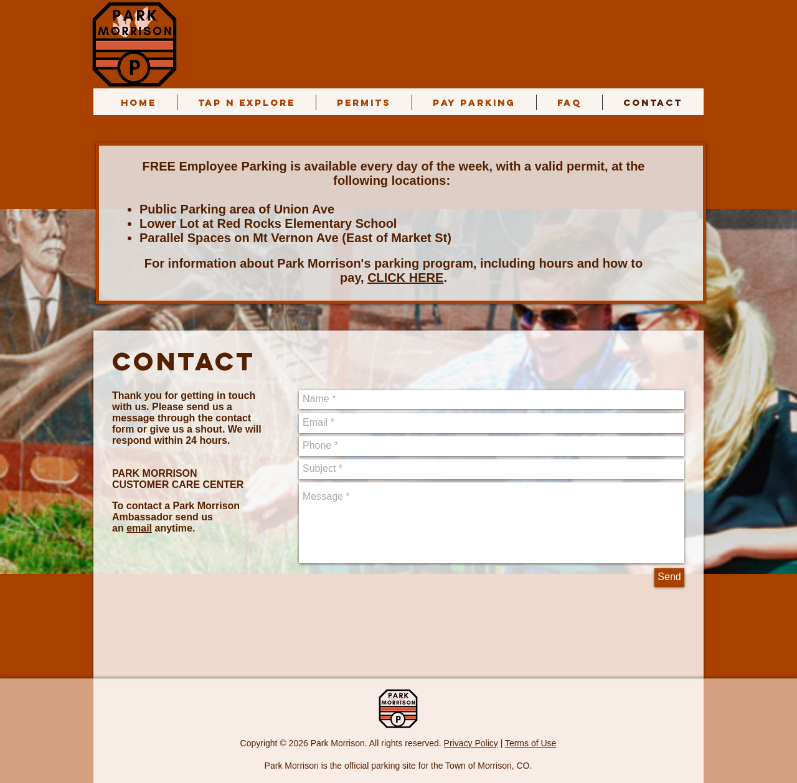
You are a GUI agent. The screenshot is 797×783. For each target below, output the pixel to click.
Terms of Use (530, 743)
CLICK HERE (405, 277)
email (139, 528)
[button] (364, 102)
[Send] (669, 577)
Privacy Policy (471, 743)
